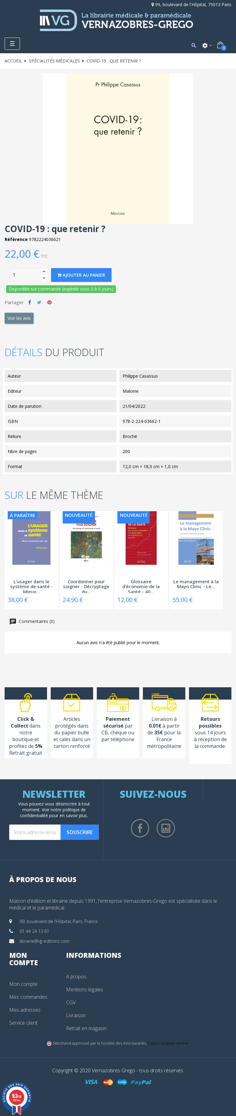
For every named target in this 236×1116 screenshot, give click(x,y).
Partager (29, 302)
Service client (23, 1022)
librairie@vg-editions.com (44, 941)
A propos (76, 976)
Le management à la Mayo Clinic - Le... (196, 584)
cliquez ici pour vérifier (168, 1043)
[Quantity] (25, 275)
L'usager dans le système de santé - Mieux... (31, 586)
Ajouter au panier (81, 275)
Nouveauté (78, 515)
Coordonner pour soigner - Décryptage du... (86, 586)
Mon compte (23, 984)
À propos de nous (43, 879)
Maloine (131, 391)
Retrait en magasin (86, 1028)
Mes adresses (25, 1009)
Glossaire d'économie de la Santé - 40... (141, 586)
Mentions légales (84, 989)
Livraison (76, 1015)
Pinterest (49, 302)
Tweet (39, 302)
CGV (71, 1002)
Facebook (140, 828)
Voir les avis (19, 318)
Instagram (166, 828)
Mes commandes (28, 997)
